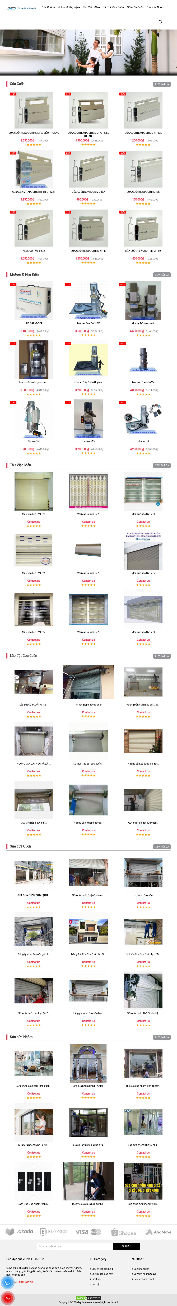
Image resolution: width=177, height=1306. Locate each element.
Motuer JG (143, 441)
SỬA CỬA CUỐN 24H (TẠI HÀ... (33, 895)
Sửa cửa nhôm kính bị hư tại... (88, 1085)
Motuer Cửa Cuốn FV (88, 323)
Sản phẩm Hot (141, 1268)
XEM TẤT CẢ (162, 84)
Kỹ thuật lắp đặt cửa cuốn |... (88, 763)
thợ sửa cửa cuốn (143, 895)
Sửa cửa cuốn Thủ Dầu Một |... (143, 1013)
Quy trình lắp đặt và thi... (34, 822)
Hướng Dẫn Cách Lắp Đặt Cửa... (143, 704)
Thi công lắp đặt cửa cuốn (88, 704)
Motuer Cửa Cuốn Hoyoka (88, 382)
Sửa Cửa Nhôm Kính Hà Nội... (33, 1145)
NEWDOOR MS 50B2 (34, 250)
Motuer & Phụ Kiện (24, 274)
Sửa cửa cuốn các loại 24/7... (33, 1013)
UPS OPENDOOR (34, 323)
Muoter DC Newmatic (143, 323)
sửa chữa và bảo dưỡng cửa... (88, 1145)
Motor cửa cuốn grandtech (33, 382)
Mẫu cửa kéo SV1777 (33, 632)
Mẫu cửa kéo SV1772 (88, 514)
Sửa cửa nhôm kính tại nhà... (143, 1145)
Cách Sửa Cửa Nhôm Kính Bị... (34, 1204)
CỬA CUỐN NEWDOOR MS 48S (143, 191)
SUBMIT (126, 1246)
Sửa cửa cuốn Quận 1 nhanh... (88, 895)
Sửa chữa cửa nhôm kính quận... (33, 1085)
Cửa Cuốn (17, 84)
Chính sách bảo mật (102, 1273)
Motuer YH (34, 441)
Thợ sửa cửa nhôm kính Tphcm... (143, 1085)
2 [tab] (90, 72)
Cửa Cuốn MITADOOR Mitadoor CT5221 (33, 191)
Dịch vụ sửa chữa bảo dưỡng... (88, 1204)
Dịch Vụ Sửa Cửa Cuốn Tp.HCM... (143, 954)
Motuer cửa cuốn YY (143, 382)
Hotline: (21, 1282)
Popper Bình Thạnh (144, 1279)
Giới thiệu (96, 1279)
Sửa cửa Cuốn (20, 846)
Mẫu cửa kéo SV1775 (88, 573)
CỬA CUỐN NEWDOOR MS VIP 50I (143, 250)
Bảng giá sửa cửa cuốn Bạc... (88, 1013)
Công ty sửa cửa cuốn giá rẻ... (33, 954)
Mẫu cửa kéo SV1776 (143, 573)
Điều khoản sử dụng (102, 1268)
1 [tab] (87, 72)
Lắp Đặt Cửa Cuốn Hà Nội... (34, 704)
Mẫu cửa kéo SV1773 (143, 514)
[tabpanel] (88, 43)
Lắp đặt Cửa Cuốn (23, 656)
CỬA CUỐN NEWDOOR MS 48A (88, 191)
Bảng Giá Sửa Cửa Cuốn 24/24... (88, 954)
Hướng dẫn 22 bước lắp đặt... (143, 763)
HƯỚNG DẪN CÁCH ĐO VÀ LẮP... (34, 763)
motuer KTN (88, 441)
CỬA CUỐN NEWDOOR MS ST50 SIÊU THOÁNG (34, 132)
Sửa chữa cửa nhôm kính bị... (143, 1204)
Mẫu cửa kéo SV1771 (33, 514)
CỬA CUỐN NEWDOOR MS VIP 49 (88, 250)
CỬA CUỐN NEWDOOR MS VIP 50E (143, 132)
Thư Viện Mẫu (20, 465)
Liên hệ (95, 1284)
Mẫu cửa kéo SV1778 (88, 632)
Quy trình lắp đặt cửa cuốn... (143, 822)
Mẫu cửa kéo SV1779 (143, 632)
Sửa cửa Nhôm (21, 1037)
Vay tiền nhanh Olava (145, 1273)
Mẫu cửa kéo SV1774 (33, 573)
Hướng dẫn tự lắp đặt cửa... (88, 822)
